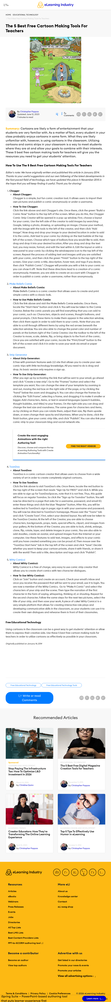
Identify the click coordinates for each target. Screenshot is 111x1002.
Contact (62, 901)
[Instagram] (101, 872)
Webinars (13, 901)
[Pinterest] (92, 872)
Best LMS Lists (15, 932)
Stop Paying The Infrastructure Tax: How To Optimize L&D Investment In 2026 (27, 771)
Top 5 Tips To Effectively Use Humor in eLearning (77, 833)
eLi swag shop (65, 906)
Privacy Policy (38, 993)
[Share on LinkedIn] (89, 114)
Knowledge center (68, 896)
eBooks (12, 896)
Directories (14, 922)
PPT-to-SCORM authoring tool (25, 943)
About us (62, 891)
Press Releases (16, 906)
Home (8, 15)
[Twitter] (65, 872)
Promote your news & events (73, 965)
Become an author (18, 960)
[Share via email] (95, 114)
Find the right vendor (83, 446)
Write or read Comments (29, 698)
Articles (12, 891)
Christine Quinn (26, 785)
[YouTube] (83, 872)
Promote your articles (69, 970)
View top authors (17, 965)
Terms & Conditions (16, 993)
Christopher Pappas (29, 111)
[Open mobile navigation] (5, 5)
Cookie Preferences (59, 993)
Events (11, 911)
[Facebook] (56, 872)
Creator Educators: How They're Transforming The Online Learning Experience (29, 834)
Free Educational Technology (23, 685)
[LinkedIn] (74, 872)
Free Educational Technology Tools (61, 685)
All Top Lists (14, 927)
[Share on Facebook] (78, 114)
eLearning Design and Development (77, 828)
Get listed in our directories (72, 960)
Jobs (10, 917)
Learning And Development (21, 766)
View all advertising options (76, 976)
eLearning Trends (17, 828)
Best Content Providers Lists (23, 937)
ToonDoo (14, 466)
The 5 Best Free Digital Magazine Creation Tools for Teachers (80, 767)
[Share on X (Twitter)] (84, 114)
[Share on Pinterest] (100, 114)
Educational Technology (25, 15)
